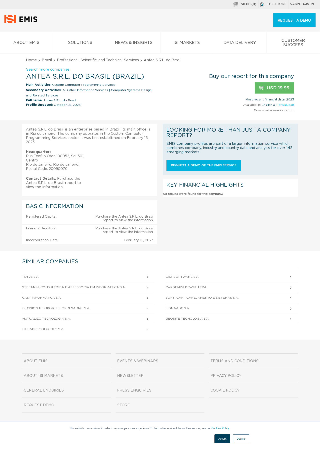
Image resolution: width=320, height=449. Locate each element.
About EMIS (26, 43)
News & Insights (134, 43)
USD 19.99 (274, 88)
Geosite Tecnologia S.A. (187, 318)
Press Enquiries (134, 390)
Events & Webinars (137, 361)
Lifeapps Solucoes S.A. (43, 329)
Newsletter (130, 376)
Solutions (80, 43)
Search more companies (48, 69)
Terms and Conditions (234, 361)
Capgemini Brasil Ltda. (186, 287)
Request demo (39, 405)
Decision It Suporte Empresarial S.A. (56, 308)
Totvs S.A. (30, 276)
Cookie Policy (225, 390)
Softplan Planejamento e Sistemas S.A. (202, 297)
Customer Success (293, 44)
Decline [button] (241, 438)
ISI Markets (187, 43)
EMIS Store (273, 4)
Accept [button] (222, 438)
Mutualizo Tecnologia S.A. (46, 318)
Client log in (302, 4)
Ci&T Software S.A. (182, 276)
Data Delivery (240, 43)
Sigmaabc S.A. (178, 308)
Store (123, 405)
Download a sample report (274, 110)
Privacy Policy (225, 376)
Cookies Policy (220, 428)
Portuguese (285, 104)
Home (31, 60)
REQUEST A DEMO (294, 20)
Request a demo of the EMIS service (203, 165)
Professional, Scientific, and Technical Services (98, 60)
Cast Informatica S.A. (42, 297)
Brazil (47, 60)
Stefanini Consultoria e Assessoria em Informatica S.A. (74, 287)
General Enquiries (44, 390)
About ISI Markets (43, 376)
